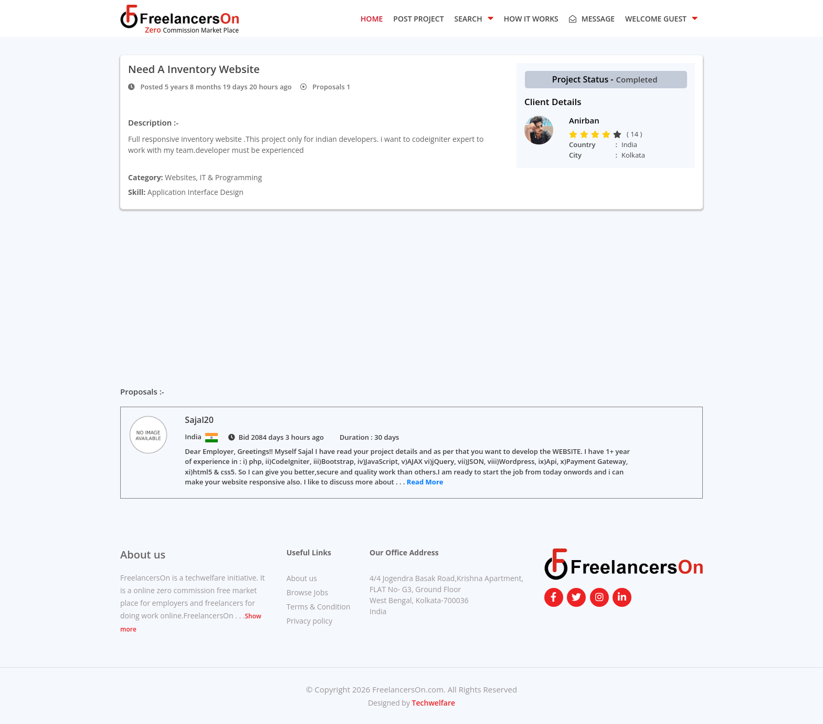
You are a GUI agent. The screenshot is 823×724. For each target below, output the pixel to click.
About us (302, 578)
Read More (425, 482)
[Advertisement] (411, 287)
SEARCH (474, 18)
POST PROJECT (418, 19)
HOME (372, 19)
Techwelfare (432, 703)
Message (592, 19)
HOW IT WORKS (531, 19)
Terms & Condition (319, 607)
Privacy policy (310, 621)
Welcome (661, 18)
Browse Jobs (308, 592)
